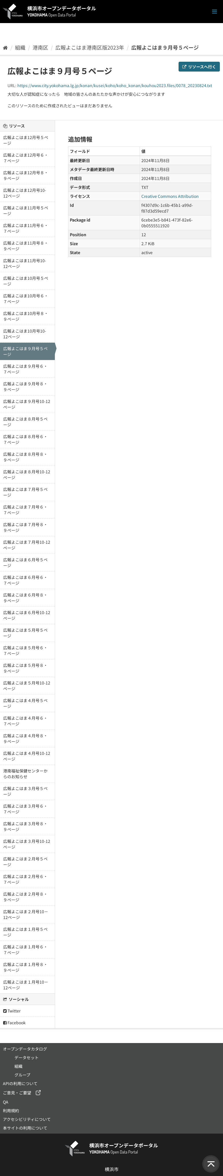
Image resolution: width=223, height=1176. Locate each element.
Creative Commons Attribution (170, 196)
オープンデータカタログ (25, 1049)
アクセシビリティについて (27, 1119)
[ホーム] (5, 47)
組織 (20, 47)
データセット (26, 1057)
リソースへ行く (199, 67)
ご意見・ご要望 (17, 1093)
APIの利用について (20, 1083)
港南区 (40, 47)
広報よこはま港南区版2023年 (89, 47)
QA (5, 1102)
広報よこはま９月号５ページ (165, 47)
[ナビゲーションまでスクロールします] (214, 12)
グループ (22, 1075)
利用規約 (11, 1110)
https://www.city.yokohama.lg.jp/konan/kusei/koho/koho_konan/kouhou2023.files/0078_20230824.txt (114, 85)
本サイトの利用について (25, 1128)
